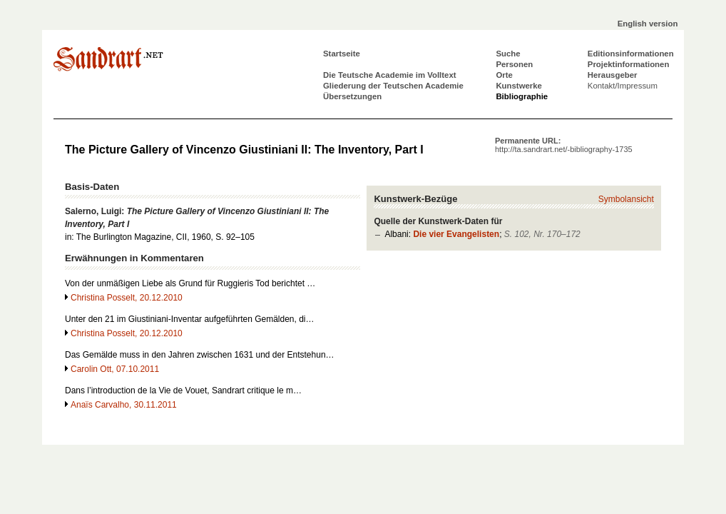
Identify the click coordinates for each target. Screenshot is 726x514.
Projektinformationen (629, 64)
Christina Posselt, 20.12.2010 (127, 298)
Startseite (341, 53)
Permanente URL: (564, 144)
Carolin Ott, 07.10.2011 (115, 369)
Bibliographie (522, 96)
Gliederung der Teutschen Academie (393, 85)
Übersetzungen (352, 96)
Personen (514, 64)
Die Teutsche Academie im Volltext (389, 75)
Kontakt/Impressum (623, 85)
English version (648, 23)
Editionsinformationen (631, 53)
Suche (508, 53)
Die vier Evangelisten (456, 234)
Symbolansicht (626, 199)
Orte (504, 75)
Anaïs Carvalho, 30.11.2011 (124, 405)
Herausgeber (613, 75)
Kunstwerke (519, 85)
